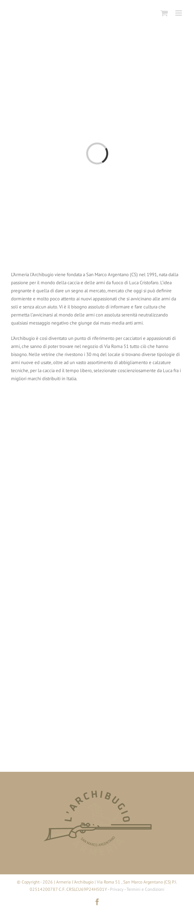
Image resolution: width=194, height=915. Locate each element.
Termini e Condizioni (145, 889)
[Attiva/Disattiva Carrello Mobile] (164, 13)
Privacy (117, 889)
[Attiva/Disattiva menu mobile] (179, 13)
